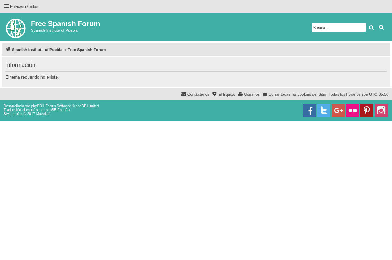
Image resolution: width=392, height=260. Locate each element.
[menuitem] (294, 94)
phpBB (36, 106)
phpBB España (58, 110)
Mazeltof (43, 114)
